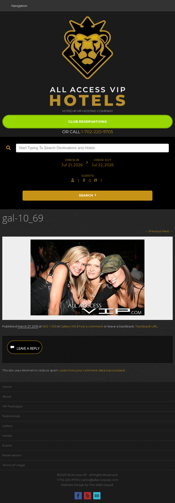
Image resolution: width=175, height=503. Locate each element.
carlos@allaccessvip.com (99, 480)
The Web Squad (101, 485)
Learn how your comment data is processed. (92, 370)
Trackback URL (146, 326)
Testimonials (11, 416)
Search (88, 195)
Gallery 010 (68, 326)
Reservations (11, 455)
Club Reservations (87, 121)
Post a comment (90, 326)
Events (7, 445)
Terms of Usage (13, 465)
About (6, 396)
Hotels (7, 435)
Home (7, 386)
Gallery (7, 426)
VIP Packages (12, 406)
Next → (167, 231)
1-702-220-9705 (97, 131)
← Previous (153, 231)
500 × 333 (49, 326)
